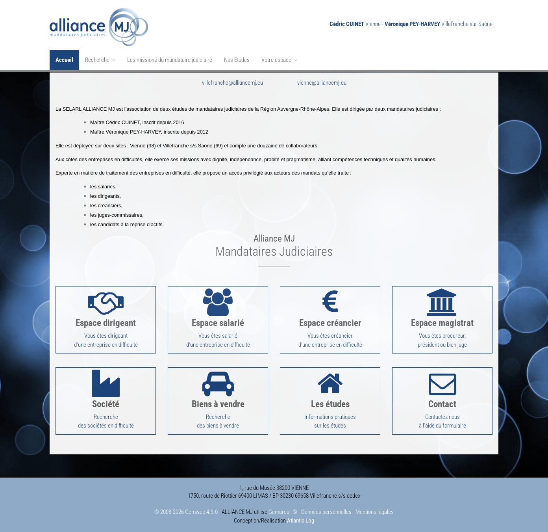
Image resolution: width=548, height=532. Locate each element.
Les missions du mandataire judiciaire (169, 59)
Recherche (100, 59)
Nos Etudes (237, 59)
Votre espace (279, 59)
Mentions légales (374, 509)
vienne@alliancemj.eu (321, 82)
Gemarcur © (282, 509)
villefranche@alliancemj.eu (232, 82)
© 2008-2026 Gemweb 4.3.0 (186, 509)
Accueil (64, 59)
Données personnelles (326, 509)
